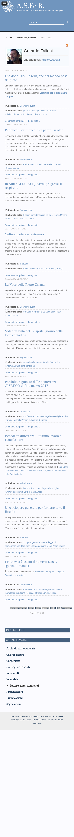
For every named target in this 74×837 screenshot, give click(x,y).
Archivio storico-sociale (20, 648)
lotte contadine (28, 366)
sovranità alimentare (32, 362)
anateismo (51, 110)
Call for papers (15, 654)
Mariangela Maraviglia (50, 416)
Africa (26, 268)
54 (29, 608)
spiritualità (40, 110)
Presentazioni (14, 691)
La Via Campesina (51, 362)
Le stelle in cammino (53, 164)
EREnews (27, 589)
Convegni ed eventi (18, 667)
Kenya (60, 268)
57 (40, 608)
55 (33, 608)
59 (48, 608)
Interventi (24, 264)
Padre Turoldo (29, 164)
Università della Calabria (17, 492)
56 (36, 608)
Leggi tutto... (34, 121)
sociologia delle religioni (48, 488)
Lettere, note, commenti (24, 685)
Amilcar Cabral (37, 268)
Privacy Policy (37, 723)
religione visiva (40, 114)
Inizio (12, 608)
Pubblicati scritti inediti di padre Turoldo (34, 130)
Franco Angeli (35, 492)
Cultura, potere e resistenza (24, 234)
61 (55, 608)
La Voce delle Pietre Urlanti (25, 284)
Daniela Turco (29, 488)
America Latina (27, 218)
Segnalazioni (26, 210)
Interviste (12, 679)
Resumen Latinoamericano (33, 546)
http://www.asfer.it (51, 60)
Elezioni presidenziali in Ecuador (38, 215)
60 (51, 608)
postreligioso (29, 110)
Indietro (19, 608)
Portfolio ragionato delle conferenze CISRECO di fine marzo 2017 (31, 383)
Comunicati (25, 411)
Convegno (28, 312)
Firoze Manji (50, 268)
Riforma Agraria (13, 366)
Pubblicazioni (26, 159)
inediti (40, 164)
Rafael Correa (12, 218)
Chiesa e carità (12, 168)
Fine (70, 608)
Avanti (64, 608)
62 (58, 608)
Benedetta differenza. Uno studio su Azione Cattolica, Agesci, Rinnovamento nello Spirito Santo (36, 470)
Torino (15, 315)
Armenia (38, 312)
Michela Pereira (21, 420)
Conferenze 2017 (31, 416)
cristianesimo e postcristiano (19, 114)
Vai (67, 22)
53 (26, 608)
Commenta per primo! (15, 121)
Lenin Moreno (60, 215)
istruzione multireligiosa (46, 593)
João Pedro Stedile (56, 546)
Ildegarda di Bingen (38, 420)
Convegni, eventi (27, 106)
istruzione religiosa (24, 593)
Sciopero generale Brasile (35, 542)
